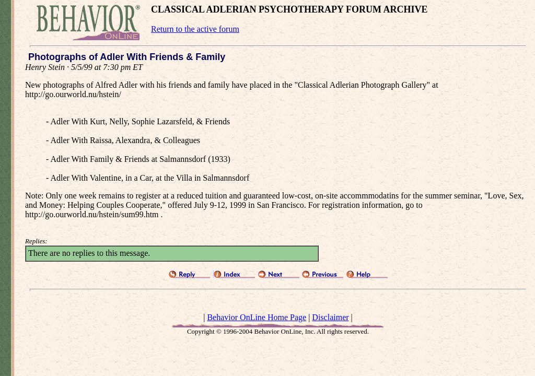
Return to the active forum (195, 29)
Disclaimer (330, 317)
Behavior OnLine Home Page (256, 317)
